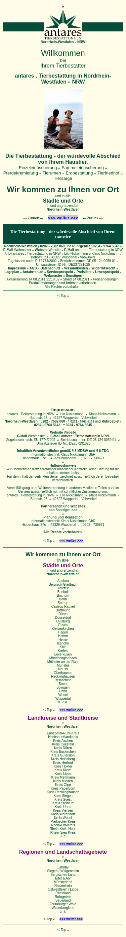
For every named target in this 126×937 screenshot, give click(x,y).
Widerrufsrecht (103, 268)
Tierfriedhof (108, 172)
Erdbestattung (79, 172)
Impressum (17, 268)
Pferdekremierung (20, 172)
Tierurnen (52, 172)
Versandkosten (76, 268)
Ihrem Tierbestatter (62, 66)
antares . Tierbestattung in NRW (99, 250)
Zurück (33, 218)
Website (54, 250)
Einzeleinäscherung (38, 167)
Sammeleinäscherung (82, 167)
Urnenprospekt (107, 272)
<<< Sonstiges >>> (63, 510)
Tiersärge (63, 178)
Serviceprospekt (60, 272)
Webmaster (22, 250)
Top (61, 296)
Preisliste (84, 272)
